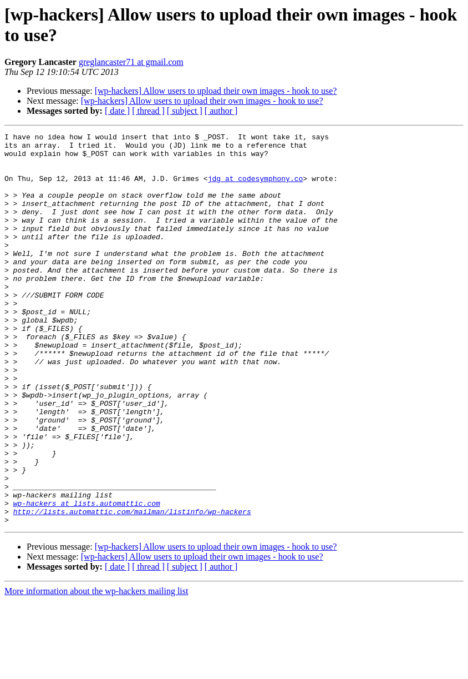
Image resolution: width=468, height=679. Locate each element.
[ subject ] (184, 110)
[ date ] (117, 110)
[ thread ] (148, 110)
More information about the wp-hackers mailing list (96, 669)
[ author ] (221, 110)
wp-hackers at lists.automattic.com (86, 578)
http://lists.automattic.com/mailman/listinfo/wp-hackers (132, 588)
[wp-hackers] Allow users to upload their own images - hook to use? (216, 90)
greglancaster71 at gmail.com (131, 62)
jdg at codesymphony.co (255, 188)
